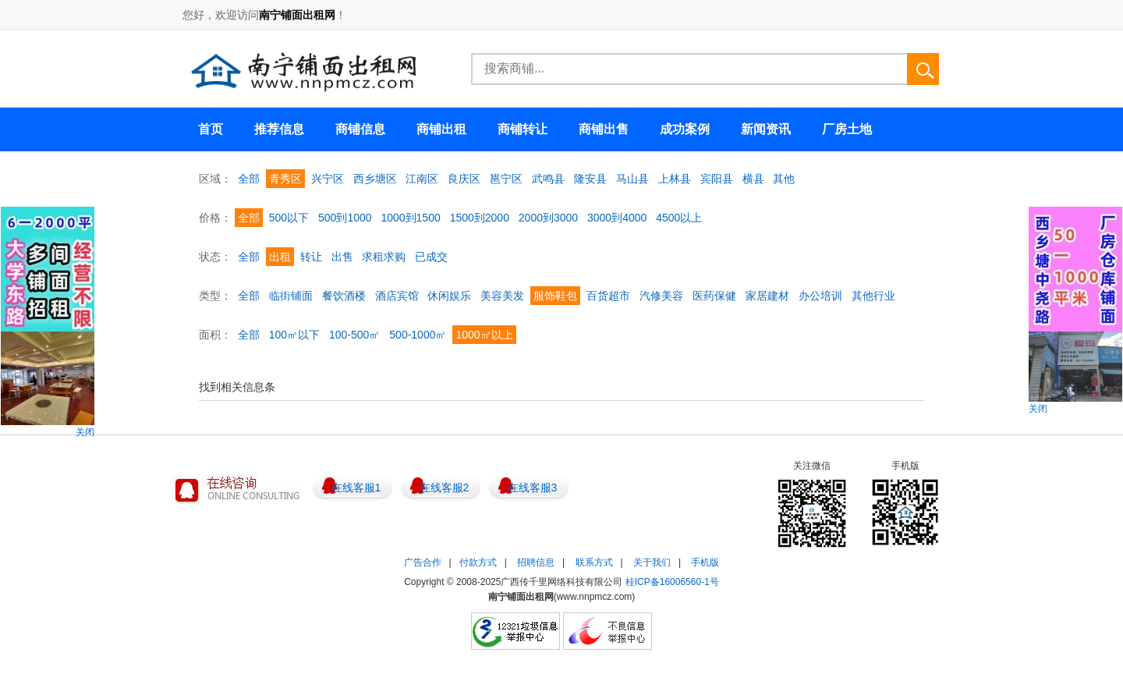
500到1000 (345, 217)
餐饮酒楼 (344, 295)
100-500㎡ (354, 334)
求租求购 (384, 256)
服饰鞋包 (555, 295)
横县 (753, 178)
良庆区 (464, 178)
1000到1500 (410, 217)
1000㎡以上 (483, 334)
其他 (784, 178)
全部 (249, 178)
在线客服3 (533, 487)
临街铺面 (291, 295)
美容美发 (502, 295)
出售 (342, 256)
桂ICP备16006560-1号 (672, 581)
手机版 (705, 562)
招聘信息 (535, 562)
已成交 (431, 256)
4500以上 (679, 217)
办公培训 (820, 295)
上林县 (674, 178)
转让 (311, 256)
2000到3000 (548, 217)
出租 (280, 256)
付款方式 (478, 562)
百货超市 (608, 295)
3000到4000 (617, 217)
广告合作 (422, 562)
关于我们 (652, 562)
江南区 (422, 178)
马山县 (632, 178)
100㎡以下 (294, 334)
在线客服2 (444, 487)
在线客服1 (356, 487)
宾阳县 (716, 178)
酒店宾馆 (397, 295)
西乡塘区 (375, 178)
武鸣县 (548, 178)
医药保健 (714, 295)
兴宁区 (327, 178)
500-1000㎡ (417, 334)
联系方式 (594, 562)
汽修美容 (661, 295)
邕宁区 (506, 178)
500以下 (289, 217)
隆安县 (590, 178)
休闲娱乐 (449, 295)
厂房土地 (847, 129)
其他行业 (873, 295)
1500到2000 (479, 217)
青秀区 (285, 178)
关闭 (85, 432)
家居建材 (767, 295)
